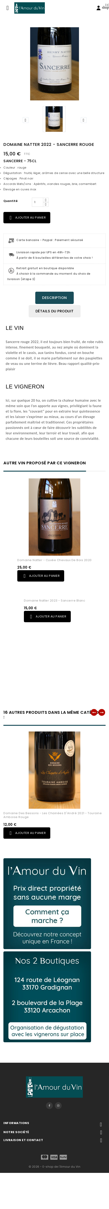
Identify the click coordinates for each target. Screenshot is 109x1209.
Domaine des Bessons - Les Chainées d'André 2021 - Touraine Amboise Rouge (52, 815)
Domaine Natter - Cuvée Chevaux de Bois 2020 (54, 560)
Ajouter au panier (27, 218)
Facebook (49, 1105)
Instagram (58, 1105)
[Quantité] (37, 202)
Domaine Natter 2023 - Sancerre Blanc (54, 600)
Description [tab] (54, 297)
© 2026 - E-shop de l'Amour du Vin (55, 1167)
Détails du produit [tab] (54, 311)
